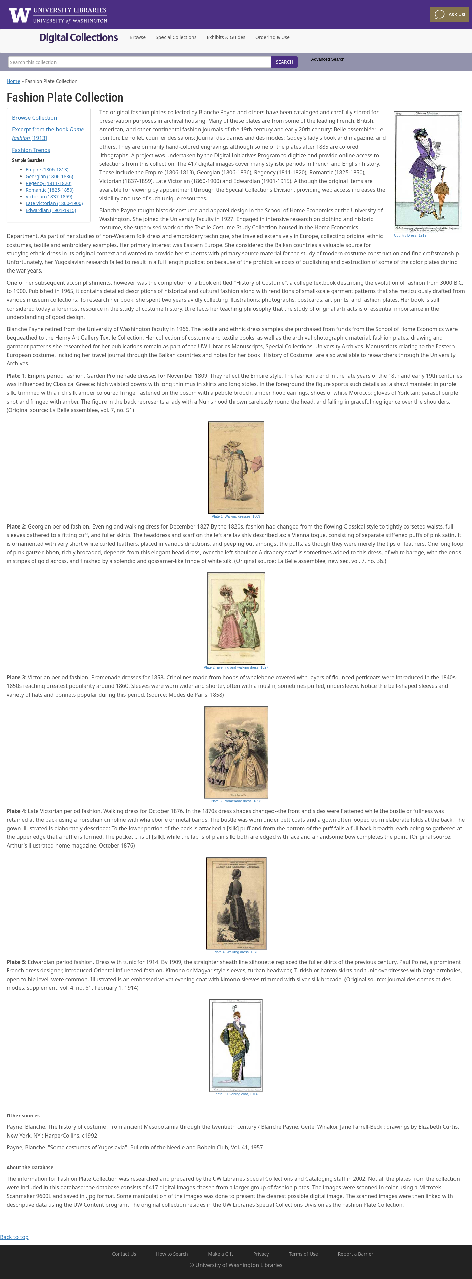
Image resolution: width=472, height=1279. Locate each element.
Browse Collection (34, 117)
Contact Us (124, 1254)
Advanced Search (327, 59)
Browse (138, 37)
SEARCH (284, 62)
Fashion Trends (31, 150)
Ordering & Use (272, 37)
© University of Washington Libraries (236, 1265)
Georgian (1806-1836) (49, 176)
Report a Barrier (355, 1254)
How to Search (172, 1254)
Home (13, 81)
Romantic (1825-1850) (50, 190)
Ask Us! (457, 14)
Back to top (14, 1237)
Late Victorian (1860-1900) (54, 203)
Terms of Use (303, 1254)
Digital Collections (78, 38)
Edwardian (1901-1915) (51, 210)
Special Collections (176, 37)
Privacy (261, 1254)
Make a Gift (220, 1254)
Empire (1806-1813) (47, 169)
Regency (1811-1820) (48, 183)
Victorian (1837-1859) (49, 196)
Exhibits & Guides (226, 37)
